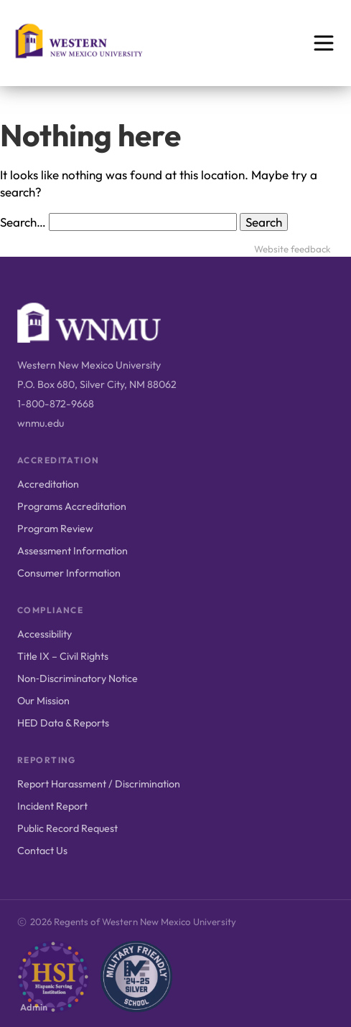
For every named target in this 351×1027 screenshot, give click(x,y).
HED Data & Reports (63, 722)
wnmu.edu (40, 423)
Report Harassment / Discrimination (98, 783)
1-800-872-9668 (55, 403)
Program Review (55, 528)
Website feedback (292, 249)
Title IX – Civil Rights (62, 656)
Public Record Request (67, 828)
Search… (23, 221)
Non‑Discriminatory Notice (77, 678)
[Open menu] (324, 43)
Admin (33, 1007)
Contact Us (42, 850)
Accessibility (44, 634)
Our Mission (43, 700)
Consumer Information (69, 573)
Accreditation (48, 484)
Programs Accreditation (71, 506)
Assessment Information (72, 550)
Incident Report (52, 806)
